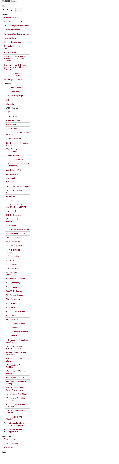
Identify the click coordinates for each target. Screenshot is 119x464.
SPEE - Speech (12, 328)
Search (18, 10)
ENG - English (11, 178)
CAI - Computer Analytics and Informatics (17, 134)
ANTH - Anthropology (14, 96)
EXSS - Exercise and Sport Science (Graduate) (16, 347)
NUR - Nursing (11, 264)
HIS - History (11, 225)
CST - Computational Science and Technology (17, 165)
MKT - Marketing (12, 256)
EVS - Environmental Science (17, 186)
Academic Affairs (10, 52)
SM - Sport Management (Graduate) (15, 405)
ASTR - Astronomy (14, 108)
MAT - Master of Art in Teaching (14, 366)
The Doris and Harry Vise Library (14, 47)
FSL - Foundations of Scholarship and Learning (16, 206)
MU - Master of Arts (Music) (17, 394)
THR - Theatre (11, 336)
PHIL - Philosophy (13, 283)
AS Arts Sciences (12, 104)
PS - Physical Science (14, 295)
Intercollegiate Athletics (13, 80)
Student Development (12, 42)
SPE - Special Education (15, 324)
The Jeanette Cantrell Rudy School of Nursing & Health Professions (15, 67)
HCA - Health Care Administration (13, 220)
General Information (12, 30)
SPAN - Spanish (12, 319)
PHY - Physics (11, 287)
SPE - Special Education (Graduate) (15, 412)
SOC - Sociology (12, 315)
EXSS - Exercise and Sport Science (16, 191)
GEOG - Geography (13, 215)
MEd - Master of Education (16, 377)
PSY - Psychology (13, 299)
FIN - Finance (11, 201)
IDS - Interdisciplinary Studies (17, 229)
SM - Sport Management (15, 311)
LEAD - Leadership (13, 238)
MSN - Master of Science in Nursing (17, 383)
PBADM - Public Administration (12, 273)
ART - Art (9, 100)
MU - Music (10, 260)
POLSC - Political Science (16, 291)
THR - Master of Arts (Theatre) (14, 418)
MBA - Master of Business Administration (16, 372)
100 (8, 112)
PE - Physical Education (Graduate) (15, 399)
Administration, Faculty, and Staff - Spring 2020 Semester (15, 430)
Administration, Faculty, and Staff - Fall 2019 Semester (15, 424)
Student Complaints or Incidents (16, 26)
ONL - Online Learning (15, 268)
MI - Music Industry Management (13, 251)
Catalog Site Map (11, 443)
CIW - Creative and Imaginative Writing (13, 150)
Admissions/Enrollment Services (17, 34)
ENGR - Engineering (14, 182)
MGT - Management (14, 246)
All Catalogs (8, 447)
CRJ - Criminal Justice (14, 160)
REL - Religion (11, 303)
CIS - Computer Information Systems (17, 144)
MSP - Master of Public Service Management (15, 389)
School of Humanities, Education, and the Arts (13, 74)
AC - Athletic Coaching (15, 88)
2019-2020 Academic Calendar (16, 22)
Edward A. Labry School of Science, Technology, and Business (14, 59)
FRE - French (11, 211)
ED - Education (12, 174)
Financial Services (11, 38)
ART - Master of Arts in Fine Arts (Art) (17, 341)
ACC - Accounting (13, 92)
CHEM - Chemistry (13, 139)
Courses (7, 84)
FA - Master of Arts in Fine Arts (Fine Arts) (16, 353)
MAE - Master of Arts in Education (15, 360)
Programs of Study (11, 18)
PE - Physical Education (15, 279)
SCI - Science (11, 307)
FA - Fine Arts (11, 196)
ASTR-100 (13, 116)
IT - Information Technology (16, 233)
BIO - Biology (11, 124)
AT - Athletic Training (14, 120)
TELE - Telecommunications (17, 332)
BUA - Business (12, 129)
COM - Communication (15, 155)
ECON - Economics (13, 170)
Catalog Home (9, 439)
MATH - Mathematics (14, 242)
